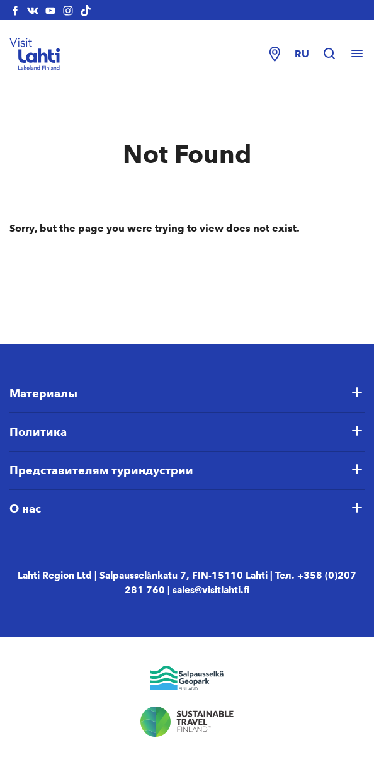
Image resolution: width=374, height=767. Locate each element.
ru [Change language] (302, 54)
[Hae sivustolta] (335, 54)
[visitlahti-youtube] (50, 10)
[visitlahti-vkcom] (32, 10)
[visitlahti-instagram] (68, 10)
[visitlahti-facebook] (15, 10)
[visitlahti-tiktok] (85, 10)
